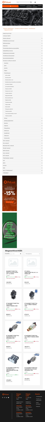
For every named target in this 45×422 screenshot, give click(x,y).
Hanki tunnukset (35, 6)
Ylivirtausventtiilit (8, 115)
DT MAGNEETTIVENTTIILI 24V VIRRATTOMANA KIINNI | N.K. (32, 337)
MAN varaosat (6, 150)
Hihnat (5, 118)
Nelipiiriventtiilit (8, 100)
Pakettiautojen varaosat (8, 158)
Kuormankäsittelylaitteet (8, 58)
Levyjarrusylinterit (8, 93)
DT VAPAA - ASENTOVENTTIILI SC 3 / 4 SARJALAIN (31, 272)
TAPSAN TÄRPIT (7, 35)
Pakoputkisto (7, 128)
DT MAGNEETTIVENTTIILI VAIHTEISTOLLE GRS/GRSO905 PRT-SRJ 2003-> (12, 369)
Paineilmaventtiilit (8, 102)
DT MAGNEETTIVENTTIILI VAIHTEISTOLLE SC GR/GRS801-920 (12, 337)
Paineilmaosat (32, 28)
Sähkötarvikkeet (6, 43)
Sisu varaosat (6, 143)
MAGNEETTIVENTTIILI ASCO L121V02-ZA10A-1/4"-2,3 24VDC (12, 272)
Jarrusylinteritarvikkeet (9, 86)
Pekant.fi (40, 5)
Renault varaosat (6, 148)
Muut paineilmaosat (9, 97)
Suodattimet (6, 133)
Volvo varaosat (6, 140)
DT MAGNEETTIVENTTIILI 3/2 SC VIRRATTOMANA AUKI (31, 304)
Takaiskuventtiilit (8, 111)
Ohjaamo (6, 125)
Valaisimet (5, 45)
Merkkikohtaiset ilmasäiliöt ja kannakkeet (13, 82)
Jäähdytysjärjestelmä (8, 120)
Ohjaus (5, 70)
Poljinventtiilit (7, 104)
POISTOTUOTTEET (7, 33)
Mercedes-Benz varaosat (8, 145)
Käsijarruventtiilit (8, 88)
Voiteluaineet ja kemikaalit (8, 53)
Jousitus (5, 68)
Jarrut (5, 65)
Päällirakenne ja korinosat (8, 40)
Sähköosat (6, 130)
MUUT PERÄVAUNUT (8, 170)
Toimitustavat (22, 5)
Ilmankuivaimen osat (9, 79)
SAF (4, 160)
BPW (4, 163)
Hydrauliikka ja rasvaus (8, 50)
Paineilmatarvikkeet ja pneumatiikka (11, 48)
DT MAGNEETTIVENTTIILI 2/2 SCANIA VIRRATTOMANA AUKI (12, 304)
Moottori (6, 123)
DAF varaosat (6, 155)
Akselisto (6, 63)
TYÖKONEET (6, 173)
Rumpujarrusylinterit (9, 109)
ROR (4, 168)
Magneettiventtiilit (8, 30)
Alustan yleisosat (6, 38)
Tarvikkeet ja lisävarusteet (8, 55)
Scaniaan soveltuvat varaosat (21, 28)
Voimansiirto (7, 138)
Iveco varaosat (6, 153)
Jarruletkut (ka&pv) (8, 84)
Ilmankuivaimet (8, 77)
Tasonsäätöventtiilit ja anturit (11, 113)
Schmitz (5, 165)
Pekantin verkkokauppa (8, 28)
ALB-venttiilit (7, 75)
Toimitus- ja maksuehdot (29, 6)
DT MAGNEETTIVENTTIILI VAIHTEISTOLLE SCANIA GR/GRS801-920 (31, 369)
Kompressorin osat (8, 91)
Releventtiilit (7, 106)
